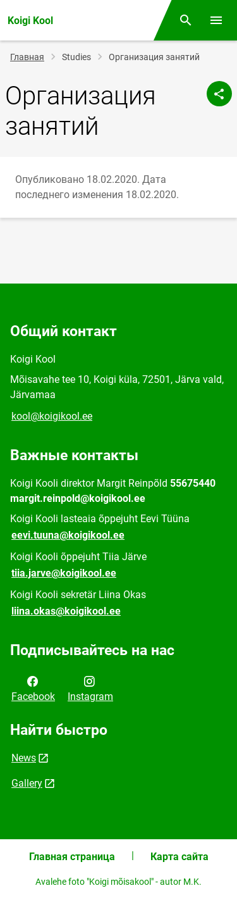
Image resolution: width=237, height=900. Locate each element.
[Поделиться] (219, 93)
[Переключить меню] (216, 20)
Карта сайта (179, 857)
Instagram (90, 688)
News (23, 758)
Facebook (33, 688)
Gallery (26, 783)
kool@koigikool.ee (51, 416)
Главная (27, 57)
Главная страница (72, 857)
